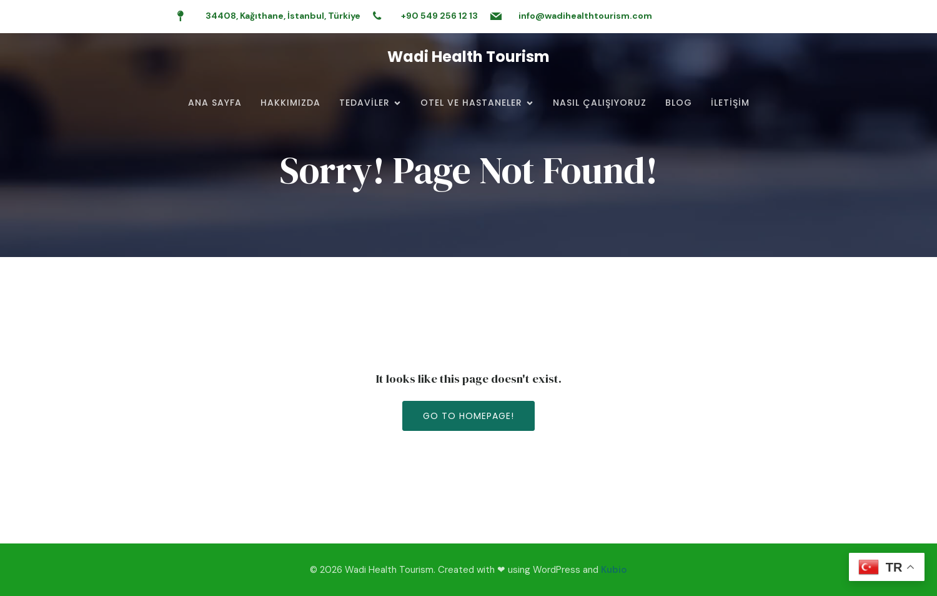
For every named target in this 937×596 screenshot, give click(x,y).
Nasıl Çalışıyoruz (600, 102)
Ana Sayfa (215, 102)
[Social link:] (864, 16)
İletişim (730, 102)
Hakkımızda (290, 102)
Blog (678, 102)
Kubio (614, 569)
